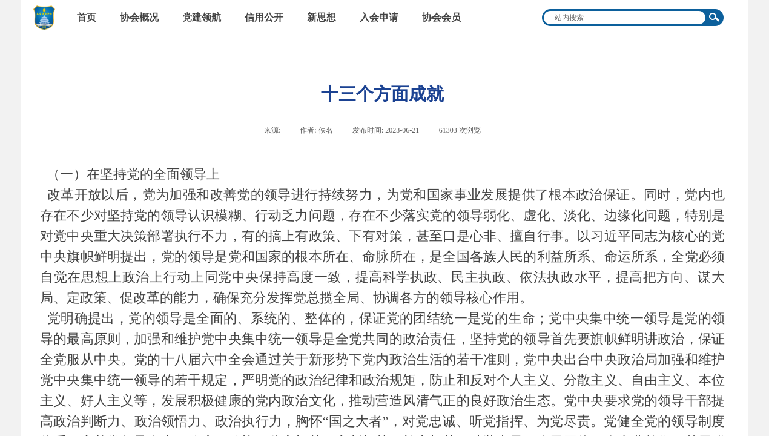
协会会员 (441, 17)
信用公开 (264, 17)
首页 (86, 17)
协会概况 (139, 17)
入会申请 (379, 17)
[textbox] (625, 17)
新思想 (321, 17)
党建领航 (201, 17)
